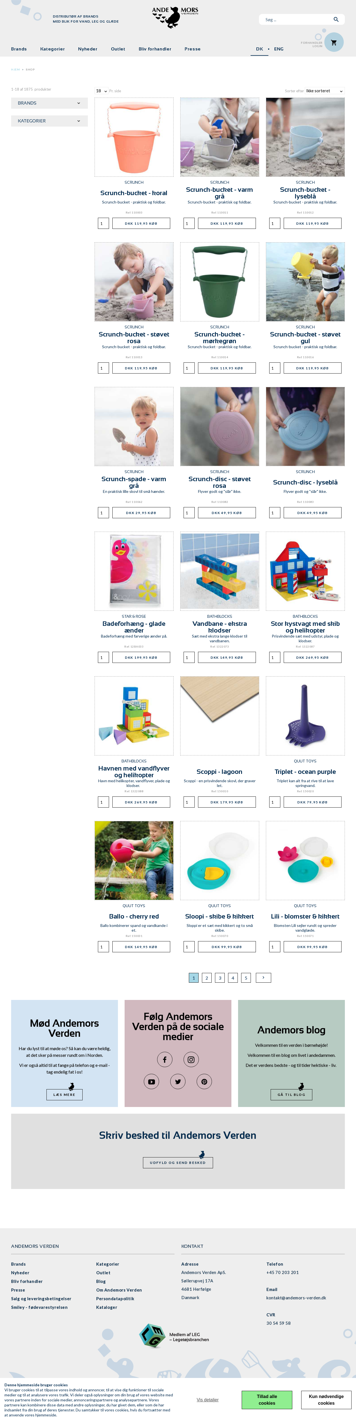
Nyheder (87, 49)
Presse (193, 49)
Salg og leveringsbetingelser (41, 1298)
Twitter (178, 1081)
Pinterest (204, 1081)
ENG (279, 49)
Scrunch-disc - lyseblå (305, 482)
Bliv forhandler (155, 49)
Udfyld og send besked (178, 1163)
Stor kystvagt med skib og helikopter (305, 627)
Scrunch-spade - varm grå (134, 482)
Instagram (191, 1059)
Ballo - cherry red (134, 916)
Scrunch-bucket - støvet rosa (134, 337)
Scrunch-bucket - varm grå (219, 193)
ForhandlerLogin (312, 44)
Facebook (164, 1059)
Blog (101, 1281)
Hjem (15, 69)
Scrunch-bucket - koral (133, 193)
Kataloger (106, 1307)
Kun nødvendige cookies (326, 1400)
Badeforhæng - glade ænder (133, 627)
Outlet (118, 49)
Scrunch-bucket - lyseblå (305, 193)
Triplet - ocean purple (305, 771)
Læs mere (64, 1094)
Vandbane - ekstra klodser (219, 627)
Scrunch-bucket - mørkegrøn (219, 337)
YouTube (151, 1081)
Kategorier (52, 49)
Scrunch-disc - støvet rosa (220, 482)
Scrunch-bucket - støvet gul (305, 337)
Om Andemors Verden (119, 1289)
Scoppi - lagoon (220, 771)
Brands (19, 49)
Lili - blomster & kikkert (305, 916)
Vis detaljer (208, 1399)
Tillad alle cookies (267, 1400)
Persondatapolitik (115, 1298)
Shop (30, 69)
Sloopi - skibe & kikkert (219, 916)
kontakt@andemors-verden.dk (296, 1297)
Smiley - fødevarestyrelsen (39, 1307)
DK (259, 49)
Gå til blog (291, 1094)
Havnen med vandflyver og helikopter (134, 771)
